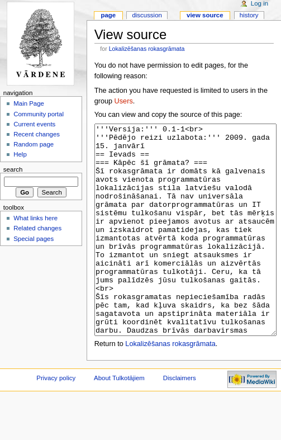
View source (205, 15)
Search (13, 169)
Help (20, 154)
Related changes (37, 228)
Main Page (28, 103)
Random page (33, 144)
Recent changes (36, 134)
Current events (34, 124)
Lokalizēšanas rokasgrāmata (147, 48)
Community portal (38, 114)
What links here (35, 218)
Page (108, 15)
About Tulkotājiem (119, 420)
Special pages (33, 238)
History (249, 15)
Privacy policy (55, 420)
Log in (259, 3)
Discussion (146, 15)
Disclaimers (179, 420)
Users (124, 101)
